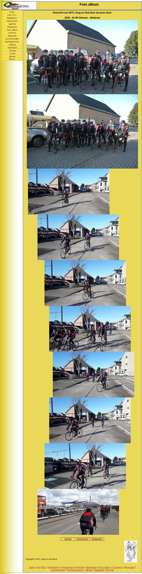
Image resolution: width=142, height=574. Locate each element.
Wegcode (129, 567)
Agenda (80, 567)
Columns (117, 567)
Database (99, 570)
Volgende (96, 539)
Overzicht (82, 539)
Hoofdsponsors (75, 570)
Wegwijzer (91, 567)
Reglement (54, 567)
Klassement (68, 567)
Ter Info (110, 570)
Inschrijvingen (58, 570)
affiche (88, 570)
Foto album (105, 567)
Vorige (68, 539)
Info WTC (41, 567)
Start (31, 567)
